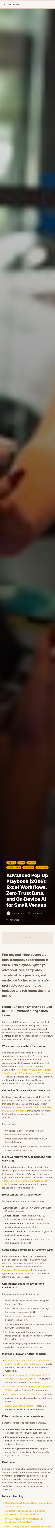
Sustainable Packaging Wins (16, 1270)
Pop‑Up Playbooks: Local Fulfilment (22, 1394)
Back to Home (12, 4)
